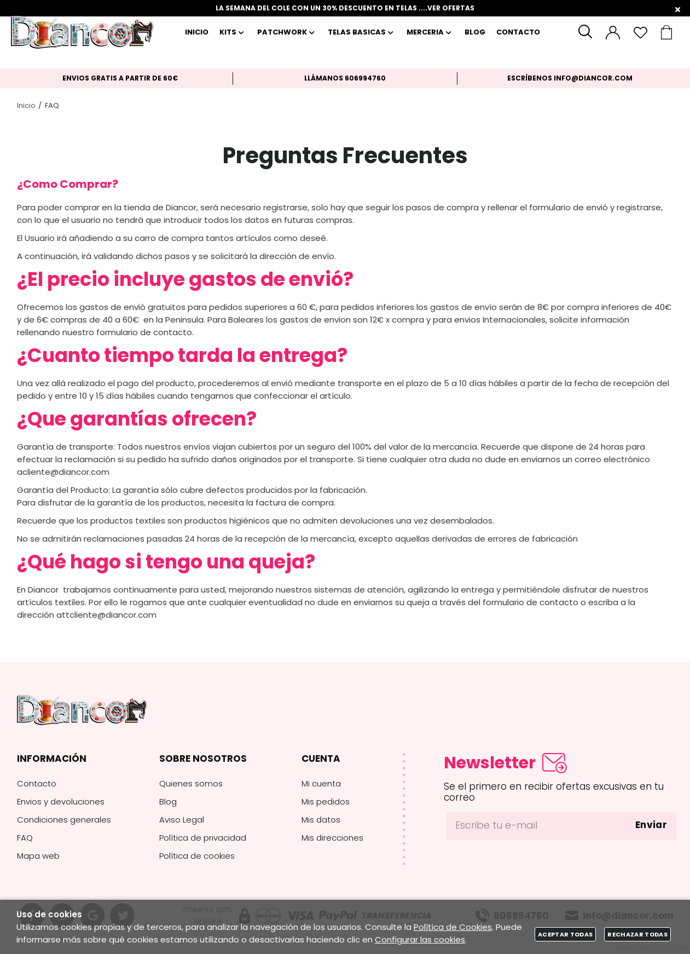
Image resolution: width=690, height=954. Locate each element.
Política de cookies (197, 855)
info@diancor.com (593, 78)
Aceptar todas (565, 934)
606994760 (365, 78)
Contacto (36, 783)
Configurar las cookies (420, 939)
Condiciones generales (64, 819)
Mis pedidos (325, 801)
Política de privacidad (202, 837)
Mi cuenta (321, 783)
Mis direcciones (332, 837)
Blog (168, 801)
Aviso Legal (181, 819)
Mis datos (320, 819)
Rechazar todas (637, 934)
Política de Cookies (453, 927)
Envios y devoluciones (61, 801)
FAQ (25, 837)
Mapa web (38, 855)
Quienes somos (191, 783)
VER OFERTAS (450, 8)
